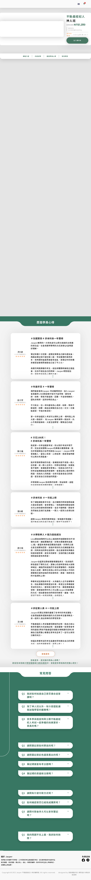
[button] (78, 4)
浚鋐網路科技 (73, 872)
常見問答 (65, 56)
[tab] (45, 695)
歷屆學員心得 (51, 56)
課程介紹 (26, 56)
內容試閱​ (38, 56)
